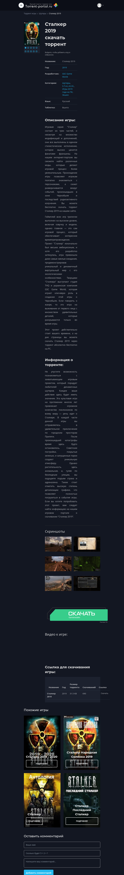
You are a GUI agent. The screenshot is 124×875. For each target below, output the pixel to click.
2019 (64, 67)
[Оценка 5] (36, 47)
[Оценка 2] (28, 47)
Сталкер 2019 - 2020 (41, 757)
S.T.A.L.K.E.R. (68, 86)
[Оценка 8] (31, 51)
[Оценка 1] (25, 47)
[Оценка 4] (34, 47)
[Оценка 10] (36, 51)
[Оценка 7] (28, 51)
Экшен (65, 95)
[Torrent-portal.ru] (42, 5)
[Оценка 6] (25, 51)
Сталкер (34, 814)
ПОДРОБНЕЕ (41, 763)
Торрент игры (30, 13)
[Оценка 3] (31, 47)
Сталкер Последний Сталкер (82, 810)
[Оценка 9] (34, 51)
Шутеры (42, 13)
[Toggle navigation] (21, 5)
